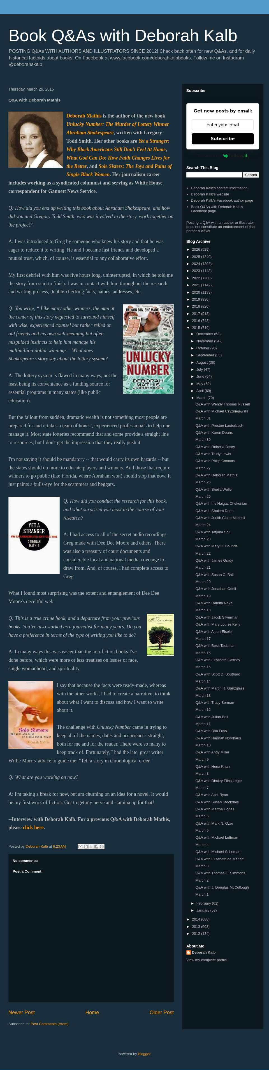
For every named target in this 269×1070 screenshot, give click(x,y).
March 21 (202, 567)
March (202, 398)
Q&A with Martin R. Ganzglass (219, 688)
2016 (196, 321)
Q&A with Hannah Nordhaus (218, 738)
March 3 (201, 866)
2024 (196, 264)
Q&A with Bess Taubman (215, 646)
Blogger (144, 1054)
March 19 (202, 596)
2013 (196, 926)
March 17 (202, 639)
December (205, 334)
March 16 (202, 653)
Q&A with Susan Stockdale (217, 802)
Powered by (223, 155)
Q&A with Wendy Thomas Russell (222, 404)
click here (33, 827)
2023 (196, 271)
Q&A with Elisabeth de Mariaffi (219, 859)
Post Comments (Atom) (50, 1024)
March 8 (201, 773)
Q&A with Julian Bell (211, 717)
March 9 (201, 759)
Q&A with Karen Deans (214, 432)
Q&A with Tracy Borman (214, 702)
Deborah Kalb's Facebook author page (222, 200)
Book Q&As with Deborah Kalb (122, 35)
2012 (196, 933)
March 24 (202, 525)
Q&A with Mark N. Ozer (214, 823)
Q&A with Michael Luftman (216, 837)
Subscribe (223, 138)
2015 (196, 328)
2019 (196, 299)
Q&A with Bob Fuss (211, 731)
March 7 (201, 788)
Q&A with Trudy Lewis (213, 454)
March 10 (202, 745)
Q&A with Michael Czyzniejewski (221, 411)
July (200, 369)
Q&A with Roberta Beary (215, 447)
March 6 (201, 816)
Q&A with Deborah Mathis (216, 475)
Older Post (162, 1012)
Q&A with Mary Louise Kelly (217, 624)
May (200, 384)
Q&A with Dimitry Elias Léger (218, 781)
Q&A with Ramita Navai (214, 603)
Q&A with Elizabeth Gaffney (217, 660)
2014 (196, 919)
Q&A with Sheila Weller (214, 489)
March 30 (202, 439)
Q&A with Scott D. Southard (217, 674)
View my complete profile (206, 960)
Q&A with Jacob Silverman (216, 617)
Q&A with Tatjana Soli (212, 532)
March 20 (202, 582)
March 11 (202, 724)
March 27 (202, 468)
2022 (196, 278)
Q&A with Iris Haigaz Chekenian (221, 503)
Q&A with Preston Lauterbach (219, 425)
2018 (196, 306)
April (200, 391)
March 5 (201, 830)
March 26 (202, 482)
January (203, 910)
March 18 (202, 610)
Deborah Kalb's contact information (219, 188)
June (200, 376)
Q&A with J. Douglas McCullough (222, 887)
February (204, 903)
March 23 (202, 539)
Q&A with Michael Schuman (217, 852)
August (202, 362)
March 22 (202, 553)
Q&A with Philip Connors (215, 461)
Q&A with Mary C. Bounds (216, 546)
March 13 (202, 695)
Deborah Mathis (84, 116)
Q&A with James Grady (214, 560)
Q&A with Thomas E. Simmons (220, 873)
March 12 (202, 709)
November (205, 341)
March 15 (202, 667)
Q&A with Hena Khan (212, 766)
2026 (196, 249)
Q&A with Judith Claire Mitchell (220, 518)
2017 (196, 314)
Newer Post (21, 1012)
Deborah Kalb (204, 952)
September (205, 355)
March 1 (201, 894)
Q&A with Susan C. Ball (214, 575)
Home (92, 1012)
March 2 (201, 880)
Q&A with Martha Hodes (214, 809)
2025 (196, 257)
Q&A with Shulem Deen (214, 511)
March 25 (202, 496)
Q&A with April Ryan (211, 795)
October (203, 348)
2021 (196, 285)
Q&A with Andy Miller (212, 752)
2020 (196, 292)
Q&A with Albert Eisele (213, 631)
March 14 (202, 681)
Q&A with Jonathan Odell (215, 589)
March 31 (202, 418)
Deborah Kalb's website (210, 194)
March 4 (201, 845)
